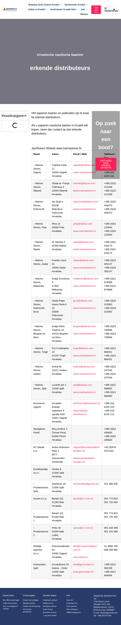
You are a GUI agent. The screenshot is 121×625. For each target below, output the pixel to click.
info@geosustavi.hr (83, 564)
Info (84, 9)
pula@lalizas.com (82, 223)
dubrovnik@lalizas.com (85, 201)
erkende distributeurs (60, 68)
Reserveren (8, 595)
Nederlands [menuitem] (111, 10)
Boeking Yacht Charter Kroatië (45, 4)
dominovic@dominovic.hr (86, 403)
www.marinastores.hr (84, 172)
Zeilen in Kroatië (38, 9)
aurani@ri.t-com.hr (83, 498)
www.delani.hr (80, 557)
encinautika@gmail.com (86, 483)
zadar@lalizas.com (83, 260)
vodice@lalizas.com (84, 366)
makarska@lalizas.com (85, 278)
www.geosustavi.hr (83, 571)
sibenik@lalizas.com (84, 183)
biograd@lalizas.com (84, 326)
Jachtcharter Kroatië (76, 4)
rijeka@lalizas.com (83, 242)
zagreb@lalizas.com (84, 165)
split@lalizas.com (82, 384)
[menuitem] (109, 9)
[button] (25, 115)
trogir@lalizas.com (83, 348)
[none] (109, 9)
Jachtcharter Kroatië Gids (64, 9)
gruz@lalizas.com (82, 300)
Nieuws (84, 14)
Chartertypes (29, 595)
